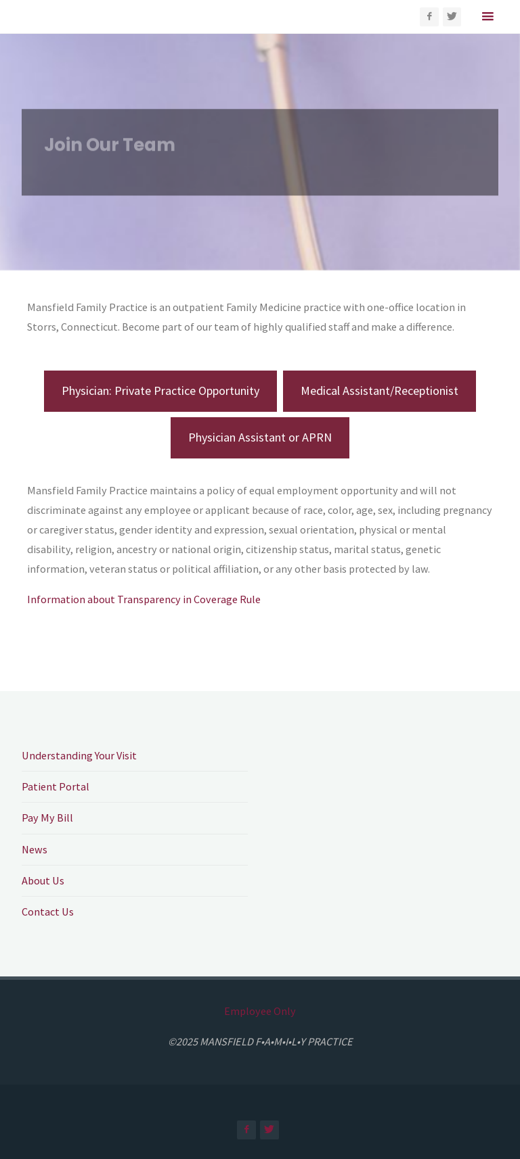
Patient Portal (55, 786)
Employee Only (260, 1011)
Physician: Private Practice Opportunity (160, 390)
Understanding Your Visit (79, 755)
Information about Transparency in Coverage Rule (144, 599)
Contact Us (48, 911)
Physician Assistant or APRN (260, 437)
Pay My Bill (47, 817)
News (34, 849)
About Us (43, 880)
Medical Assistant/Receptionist (379, 390)
